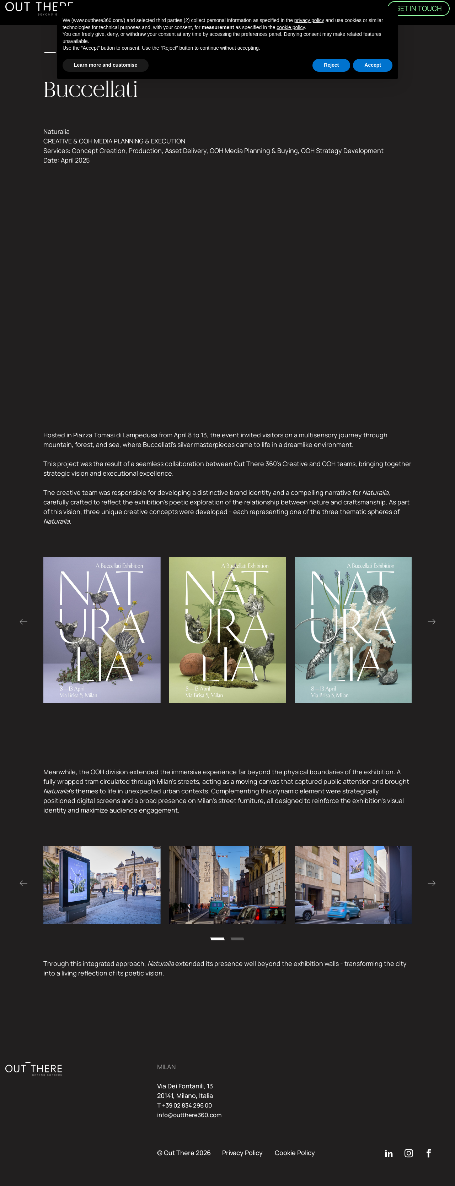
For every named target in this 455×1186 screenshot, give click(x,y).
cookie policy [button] (291, 27)
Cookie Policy (295, 1152)
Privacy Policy (242, 1152)
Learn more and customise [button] (105, 65)
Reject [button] (331, 65)
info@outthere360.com (192, 1114)
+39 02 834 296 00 (189, 1105)
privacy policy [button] (309, 20)
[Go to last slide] (23, 621)
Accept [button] (372, 65)
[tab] (217, 939)
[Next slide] (431, 621)
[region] (227, 630)
